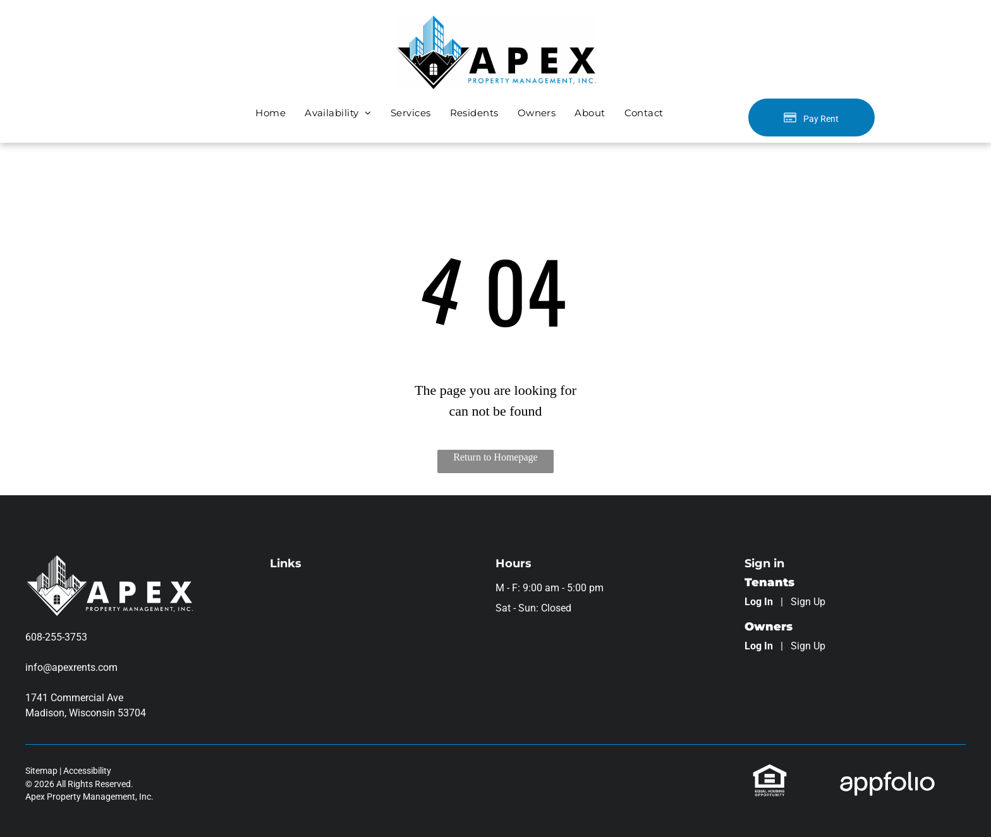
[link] (769, 770)
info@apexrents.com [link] (71, 667)
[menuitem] (270, 113)
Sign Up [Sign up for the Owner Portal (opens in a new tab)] (808, 646)
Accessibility (87, 771)
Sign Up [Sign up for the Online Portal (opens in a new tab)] (808, 602)
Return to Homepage (495, 457)
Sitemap (41, 771)
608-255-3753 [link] (56, 637)
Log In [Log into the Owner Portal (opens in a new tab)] (759, 646)
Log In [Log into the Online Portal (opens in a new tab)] (759, 602)
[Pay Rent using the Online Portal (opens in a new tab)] (811, 117)
